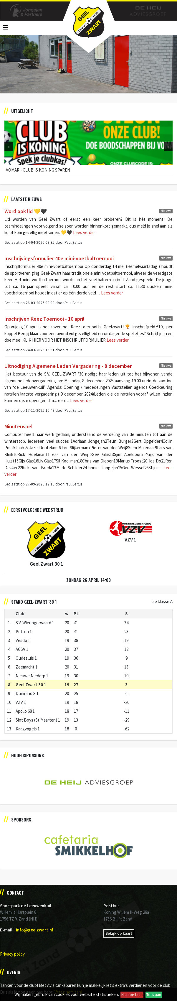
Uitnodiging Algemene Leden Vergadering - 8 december (68, 366)
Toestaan (153, 994)
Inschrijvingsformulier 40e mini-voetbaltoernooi (59, 258)
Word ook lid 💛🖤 (25, 211)
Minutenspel (18, 426)
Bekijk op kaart (118, 933)
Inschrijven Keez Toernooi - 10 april (44, 318)
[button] (8, 146)
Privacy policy (12, 954)
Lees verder (83, 232)
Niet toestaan (132, 994)
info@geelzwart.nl (34, 930)
